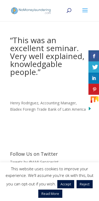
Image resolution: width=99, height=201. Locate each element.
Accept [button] (65, 184)
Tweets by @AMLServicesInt (34, 161)
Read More (50, 193)
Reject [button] (84, 184)
